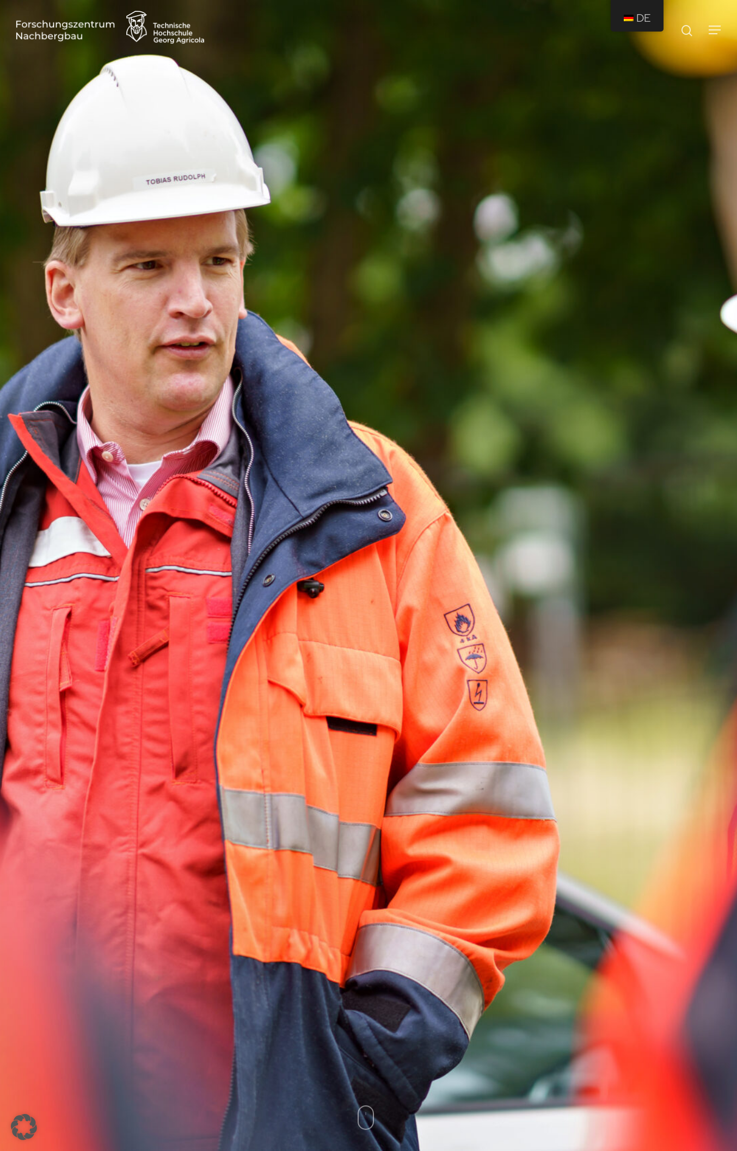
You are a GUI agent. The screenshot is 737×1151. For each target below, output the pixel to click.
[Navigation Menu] (715, 29)
